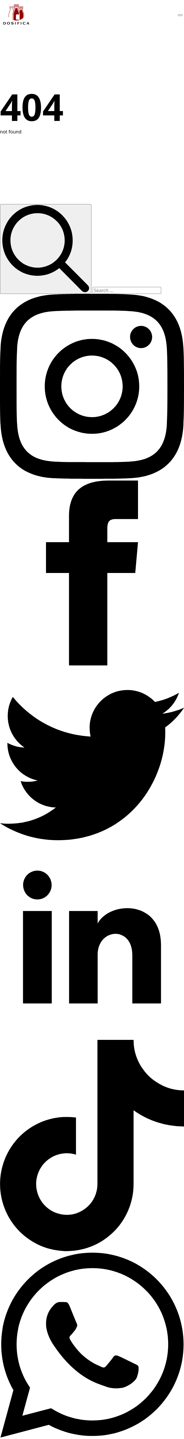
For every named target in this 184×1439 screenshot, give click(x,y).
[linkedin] (92, 1036)
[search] (45, 249)
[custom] (92, 850)
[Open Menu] (180, 15)
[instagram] (92, 477)
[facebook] (92, 663)
